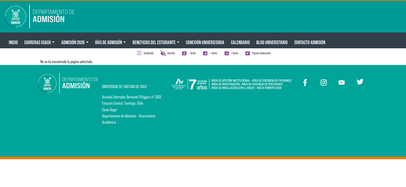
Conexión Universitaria (205, 42)
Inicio (13, 42)
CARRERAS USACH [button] (37, 42)
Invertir (171, 53)
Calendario (240, 42)
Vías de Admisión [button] (108, 42)
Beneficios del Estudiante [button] (154, 42)
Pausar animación (261, 53)
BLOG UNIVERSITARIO (272, 42)
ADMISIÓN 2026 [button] (73, 42)
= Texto (213, 53)
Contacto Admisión (309, 42)
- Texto (192, 53)
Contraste (149, 53)
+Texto (234, 53)
